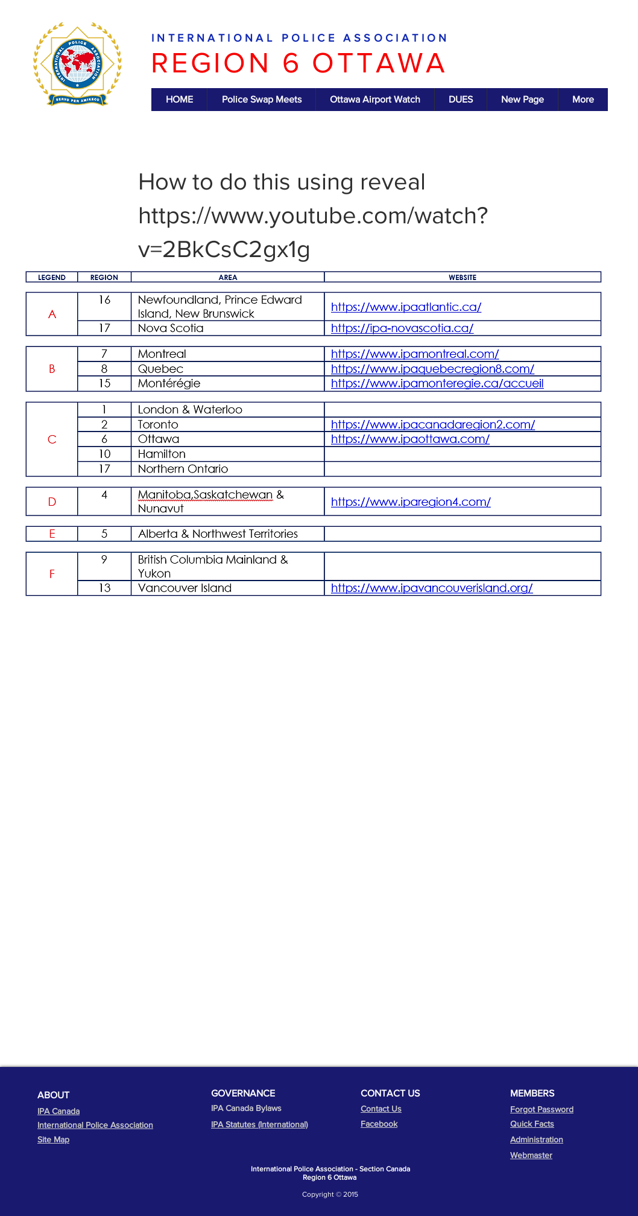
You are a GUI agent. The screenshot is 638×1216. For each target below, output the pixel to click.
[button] (179, 99)
